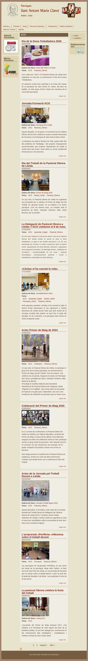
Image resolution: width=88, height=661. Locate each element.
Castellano (77, 38)
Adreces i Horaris (9, 29)
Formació (37, 562)
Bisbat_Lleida (39, 195)
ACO (30, 70)
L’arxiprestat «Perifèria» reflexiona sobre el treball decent (42, 535)
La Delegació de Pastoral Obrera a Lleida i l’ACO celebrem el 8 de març (43, 225)
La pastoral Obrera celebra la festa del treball (42, 591)
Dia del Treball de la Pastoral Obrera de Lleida (43, 164)
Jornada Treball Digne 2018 (47, 503)
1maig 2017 (40, 618)
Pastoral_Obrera (40, 70)
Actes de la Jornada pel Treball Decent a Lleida (40, 475)
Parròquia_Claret (29, 301)
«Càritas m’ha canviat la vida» (40, 268)
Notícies (6, 26)
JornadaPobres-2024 (44, 293)
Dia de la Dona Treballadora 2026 (41, 41)
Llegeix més (62, 96)
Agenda (21, 29)
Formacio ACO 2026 (44, 125)
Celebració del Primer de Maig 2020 (43, 405)
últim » (52, 645)
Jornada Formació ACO (36, 103)
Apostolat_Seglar (41, 232)
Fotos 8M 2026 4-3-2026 (45, 68)
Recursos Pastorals (37, 26)
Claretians (38, 364)
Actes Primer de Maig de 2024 (40, 330)
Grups (25, 26)
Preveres (16, 26)
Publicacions (52, 26)
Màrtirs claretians (66, 26)
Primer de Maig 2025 (44, 193)
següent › (43, 645)
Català (76, 36)
